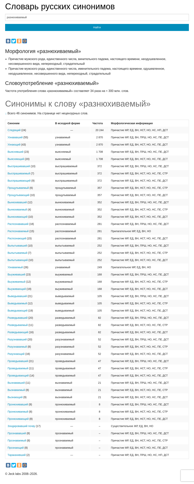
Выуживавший (16, 274)
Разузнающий (16, 353)
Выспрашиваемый (19, 173)
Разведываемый (18, 325)
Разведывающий (18, 332)
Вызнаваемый (16, 389)
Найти (97, 27)
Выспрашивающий (19, 180)
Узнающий (14, 144)
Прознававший (17, 433)
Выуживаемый (16, 281)
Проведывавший (18, 361)
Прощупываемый (18, 187)
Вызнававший (16, 382)
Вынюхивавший (17, 202)
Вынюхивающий (17, 216)
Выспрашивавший (19, 166)
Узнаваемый (15, 267)
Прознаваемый (17, 440)
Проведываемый (18, 368)
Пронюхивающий (18, 418)
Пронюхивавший (18, 404)
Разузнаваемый (17, 346)
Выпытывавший (17, 245)
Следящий (14, 130)
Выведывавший (17, 296)
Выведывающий (17, 310)
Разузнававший (17, 339)
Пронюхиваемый (18, 411)
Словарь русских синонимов (60, 6)
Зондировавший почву (21, 426)
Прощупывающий (18, 195)
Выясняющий (16, 159)
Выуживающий (17, 288)
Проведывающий (18, 375)
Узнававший (15, 137)
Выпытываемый (17, 252)
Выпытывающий (18, 260)
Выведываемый (17, 303)
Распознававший (18, 223)
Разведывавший (17, 317)
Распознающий (17, 238)
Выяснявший (15, 151)
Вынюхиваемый (17, 209)
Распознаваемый (18, 231)
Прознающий (16, 447)
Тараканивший (17, 454)
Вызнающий (15, 397)
